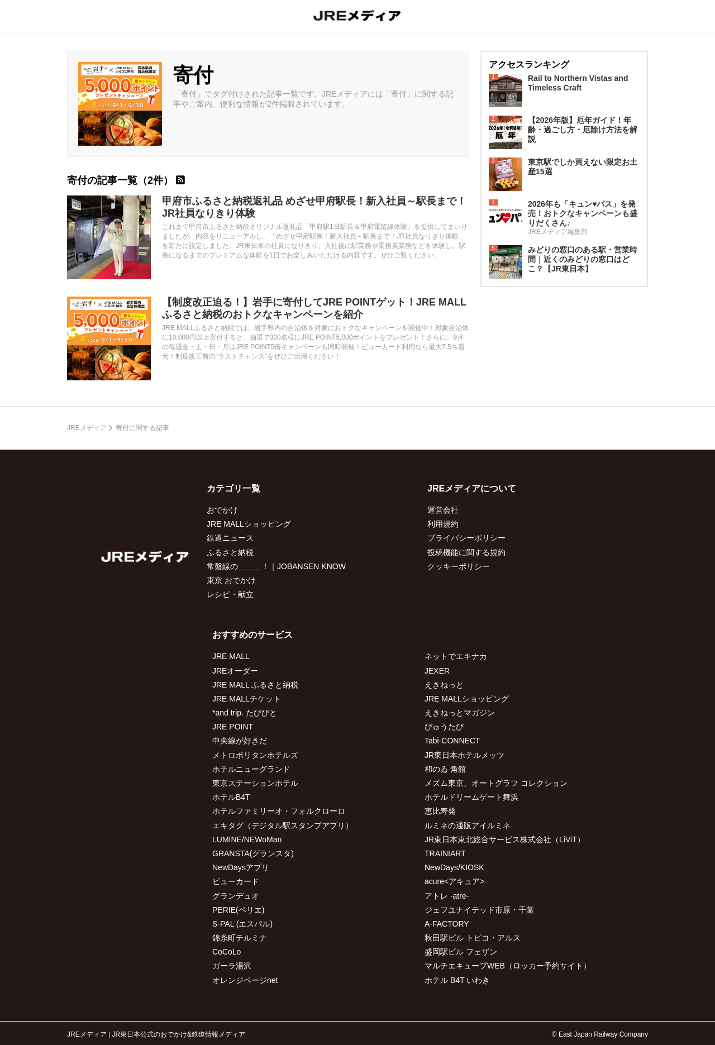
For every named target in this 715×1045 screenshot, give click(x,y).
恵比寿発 (440, 811)
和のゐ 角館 (445, 769)
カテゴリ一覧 (233, 488)
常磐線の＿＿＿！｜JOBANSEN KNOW (276, 566)
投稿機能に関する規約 (466, 552)
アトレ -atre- (447, 895)
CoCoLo (226, 951)
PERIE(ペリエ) (238, 909)
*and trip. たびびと (244, 712)
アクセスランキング (529, 64)
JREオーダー (235, 670)
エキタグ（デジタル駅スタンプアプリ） (282, 825)
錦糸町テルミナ (239, 937)
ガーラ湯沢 (231, 965)
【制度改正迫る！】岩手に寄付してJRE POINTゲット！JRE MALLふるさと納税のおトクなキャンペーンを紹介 (314, 308)
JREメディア (87, 428)
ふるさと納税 (230, 552)
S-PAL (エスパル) (242, 923)
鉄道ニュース (230, 537)
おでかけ (222, 509)
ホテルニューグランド (251, 769)
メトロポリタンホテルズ (255, 755)
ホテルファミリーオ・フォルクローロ (278, 811)
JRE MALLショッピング (249, 523)
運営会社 (443, 509)
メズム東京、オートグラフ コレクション (496, 783)
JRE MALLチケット (246, 698)
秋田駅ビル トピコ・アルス (473, 937)
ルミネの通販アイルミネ (468, 825)
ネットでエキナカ (456, 656)
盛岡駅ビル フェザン (461, 951)
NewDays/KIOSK (454, 867)
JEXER (437, 670)
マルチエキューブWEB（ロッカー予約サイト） (508, 965)
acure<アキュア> (454, 881)
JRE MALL (231, 656)
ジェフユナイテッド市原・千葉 (479, 909)
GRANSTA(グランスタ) (253, 853)
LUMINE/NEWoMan (247, 839)
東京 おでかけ (231, 580)
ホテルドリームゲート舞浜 (471, 797)
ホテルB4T (231, 797)
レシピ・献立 (230, 594)
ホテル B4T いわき (457, 980)
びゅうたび (444, 726)
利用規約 (443, 523)
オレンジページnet (245, 980)
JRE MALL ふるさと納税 (255, 684)
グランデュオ (235, 895)
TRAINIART (445, 853)
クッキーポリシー (458, 566)
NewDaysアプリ (240, 867)
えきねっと (444, 684)
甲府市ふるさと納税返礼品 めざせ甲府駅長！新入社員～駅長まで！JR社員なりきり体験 (314, 207)
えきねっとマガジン (460, 712)
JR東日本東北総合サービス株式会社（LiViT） (505, 839)
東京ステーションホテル (255, 783)
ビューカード (235, 881)
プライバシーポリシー (466, 537)
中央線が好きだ (239, 740)
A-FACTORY (447, 923)
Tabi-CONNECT (452, 740)
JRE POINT (232, 726)
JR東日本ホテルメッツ (464, 755)
